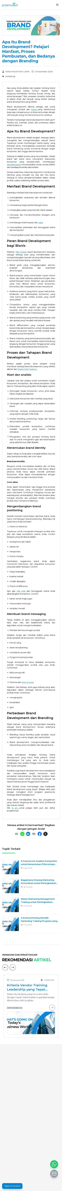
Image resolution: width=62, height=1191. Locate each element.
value (40, 222)
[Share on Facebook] (39, 833)
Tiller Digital (21, 252)
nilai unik (22, 591)
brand (34, 109)
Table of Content (12, 1186)
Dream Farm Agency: (27, 369)
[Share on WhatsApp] (22, 833)
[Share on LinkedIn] (28, 833)
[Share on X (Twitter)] (45, 833)
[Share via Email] (34, 833)
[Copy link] (16, 833)
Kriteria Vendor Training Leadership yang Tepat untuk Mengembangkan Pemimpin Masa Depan (27, 987)
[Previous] (5, 967)
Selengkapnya (31, 1008)
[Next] (13, 967)
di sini (15, 808)
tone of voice (28, 682)
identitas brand (13, 164)
